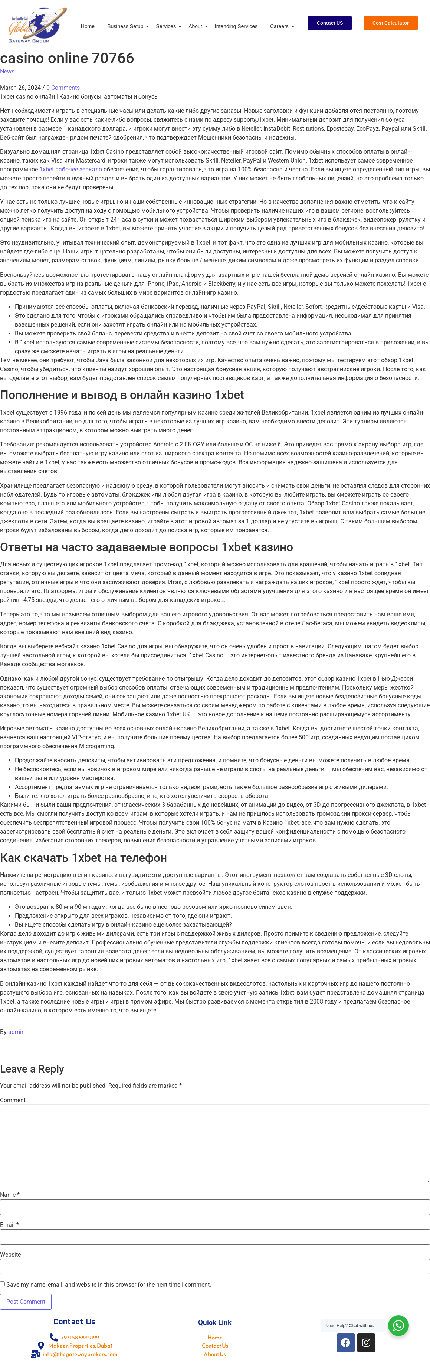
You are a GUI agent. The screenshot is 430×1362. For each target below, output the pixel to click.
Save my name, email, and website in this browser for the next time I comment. (108, 1285)
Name (10, 1195)
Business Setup (126, 26)
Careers (280, 26)
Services (167, 26)
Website (10, 1255)
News (7, 71)
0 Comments (63, 87)
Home (88, 26)
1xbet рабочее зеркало (70, 169)
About (196, 26)
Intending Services (236, 26)
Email (9, 1225)
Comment (13, 1100)
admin (16, 1031)
